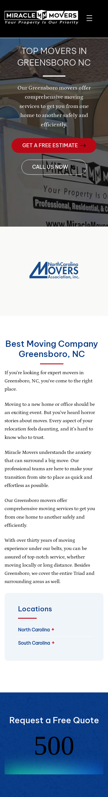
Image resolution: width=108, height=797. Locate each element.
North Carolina (34, 630)
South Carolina (34, 643)
